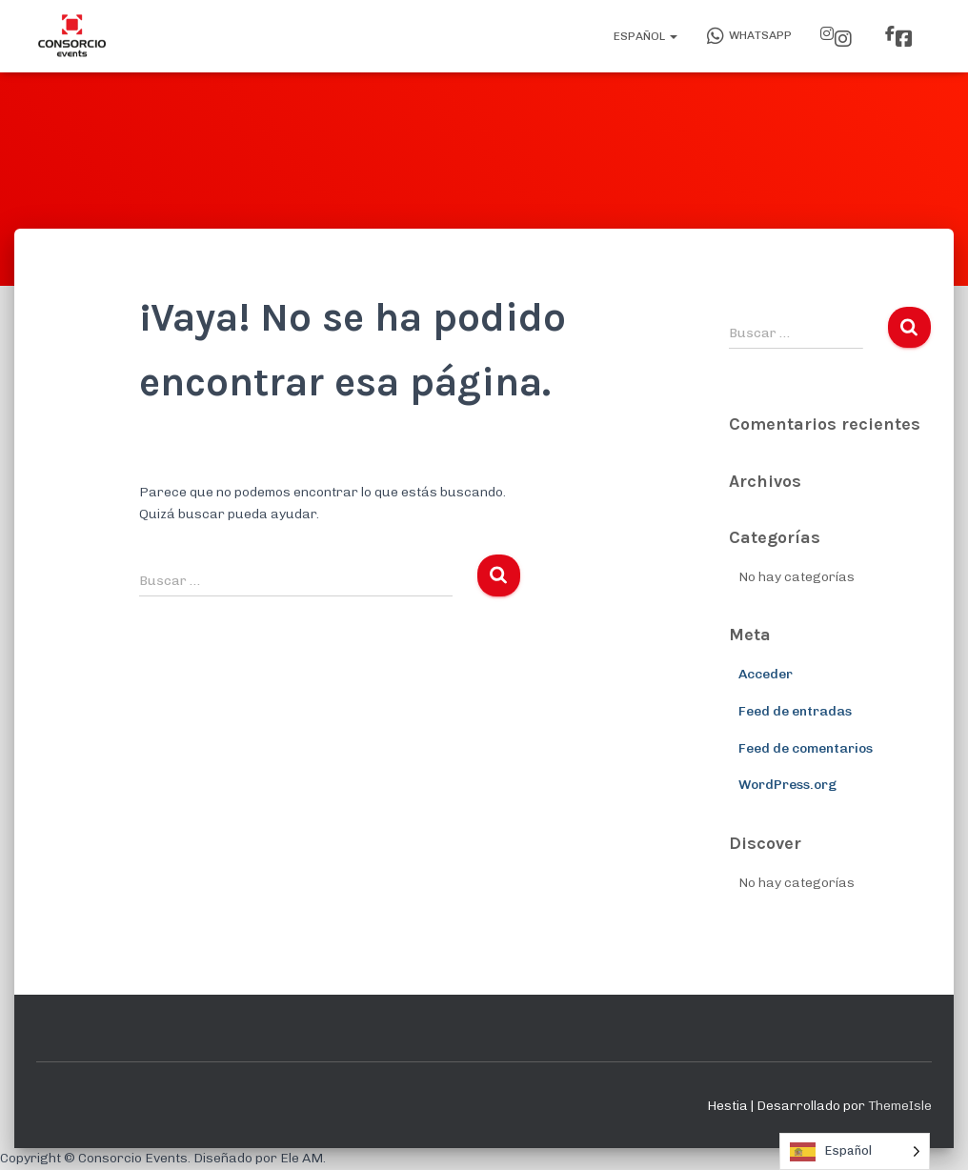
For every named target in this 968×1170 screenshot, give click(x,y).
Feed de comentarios (805, 748)
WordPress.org (787, 785)
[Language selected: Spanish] (854, 1151)
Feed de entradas (795, 711)
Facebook (904, 39)
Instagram (843, 39)
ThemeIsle (900, 1106)
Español (644, 36)
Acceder (765, 674)
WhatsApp (749, 36)
